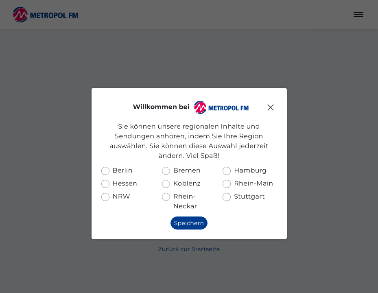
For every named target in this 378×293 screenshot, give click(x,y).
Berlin (123, 171)
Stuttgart (249, 197)
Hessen (125, 184)
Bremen (187, 171)
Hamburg (250, 171)
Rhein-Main (253, 184)
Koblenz (187, 184)
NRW (121, 197)
